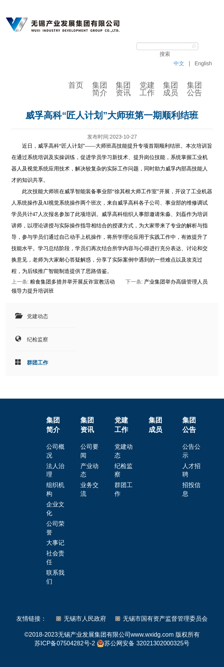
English (203, 63)
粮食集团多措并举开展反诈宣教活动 (72, 282)
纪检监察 (37, 339)
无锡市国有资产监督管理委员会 (165, 618)
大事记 (55, 542)
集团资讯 (123, 89)
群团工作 (37, 363)
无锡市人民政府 (85, 618)
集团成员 (170, 89)
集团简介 (99, 89)
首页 (75, 85)
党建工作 (147, 89)
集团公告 (194, 89)
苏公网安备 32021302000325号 (143, 643)
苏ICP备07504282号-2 (64, 643)
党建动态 (37, 316)
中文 (179, 63)
